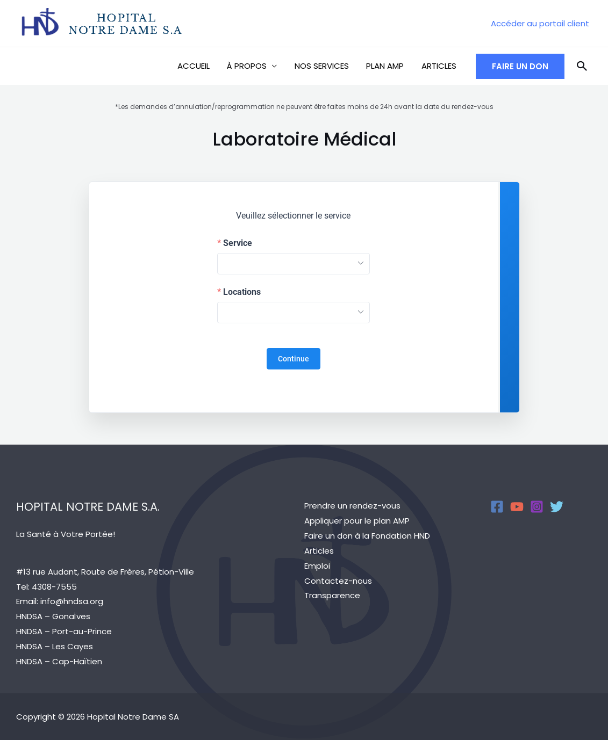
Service (237, 243)
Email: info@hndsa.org (59, 601)
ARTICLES (439, 65)
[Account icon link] (540, 23)
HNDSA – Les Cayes (54, 646)
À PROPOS (251, 65)
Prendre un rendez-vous (352, 505)
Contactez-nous (338, 580)
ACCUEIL (199, 65)
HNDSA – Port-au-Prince (64, 631)
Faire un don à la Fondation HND (367, 535)
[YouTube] (517, 506)
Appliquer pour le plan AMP (357, 520)
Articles (319, 550)
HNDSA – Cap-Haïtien (59, 661)
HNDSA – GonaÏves (53, 616)
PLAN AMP (387, 65)
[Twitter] (556, 506)
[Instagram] (536, 506)
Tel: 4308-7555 (46, 586)
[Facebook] (497, 506)
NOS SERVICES (325, 65)
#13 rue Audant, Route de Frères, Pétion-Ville (105, 571)
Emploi (317, 565)
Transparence (332, 595)
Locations (242, 292)
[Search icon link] (582, 66)
